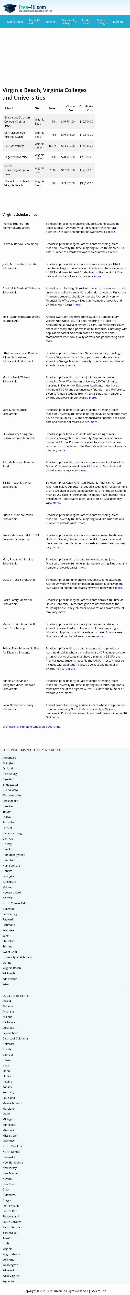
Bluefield (8, 779)
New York (9, 1184)
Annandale (9, 758)
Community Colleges (69, 22)
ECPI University (14, 146)
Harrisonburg (11, 865)
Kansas (7, 1087)
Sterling (8, 946)
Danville (8, 806)
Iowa (6, 1065)
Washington (10, 1265)
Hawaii (7, 1060)
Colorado (8, 1028)
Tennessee (10, 1232)
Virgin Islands (11, 1254)
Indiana (7, 1081)
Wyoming (9, 1281)
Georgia (8, 1054)
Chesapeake (10, 801)
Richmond (9, 925)
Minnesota (9, 1125)
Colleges (50, 22)
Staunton (8, 941)
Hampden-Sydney (14, 855)
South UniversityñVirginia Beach (16, 170)
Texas (6, 1238)
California (9, 1022)
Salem (6, 935)
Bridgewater (10, 784)
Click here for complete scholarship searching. (32, 726)
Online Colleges (102, 22)
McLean (8, 887)
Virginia (7, 1249)
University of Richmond (17, 957)
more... (112, 232)
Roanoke (8, 930)
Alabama (8, 1006)
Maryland (9, 1108)
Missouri (8, 1130)
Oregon (7, 1200)
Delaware (9, 1044)
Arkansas (8, 1011)
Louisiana (9, 1098)
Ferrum (7, 828)
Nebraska (9, 1157)
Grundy (7, 844)
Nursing (118, 22)
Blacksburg (10, 774)
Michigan (8, 1119)
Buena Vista (10, 790)
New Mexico (10, 1173)
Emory (7, 811)
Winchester (10, 979)
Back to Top (98, 1291)
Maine (6, 1114)
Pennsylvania (11, 1206)
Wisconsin (9, 1270)
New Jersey (10, 1168)
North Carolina (12, 1146)
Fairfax (7, 817)
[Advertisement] (65, 55)
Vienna (7, 962)
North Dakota (11, 1152)
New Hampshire (13, 1162)
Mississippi (10, 1135)
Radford (8, 919)
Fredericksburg (12, 833)
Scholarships (15, 22)
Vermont (8, 1259)
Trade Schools (86, 22)
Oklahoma (9, 1195)
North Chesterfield (14, 903)
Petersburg (10, 914)
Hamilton (8, 849)
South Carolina (12, 1222)
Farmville (8, 822)
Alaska (7, 1001)
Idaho (6, 1071)
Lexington (9, 876)
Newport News (12, 892)
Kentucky (8, 1092)
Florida (7, 1049)
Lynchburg (9, 882)
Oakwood (9, 909)
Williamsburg (11, 973)
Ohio (6, 1189)
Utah (6, 1243)
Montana (8, 1141)
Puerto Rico (10, 1211)
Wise (6, 984)
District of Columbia (15, 1038)
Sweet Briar (10, 952)
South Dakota (11, 1227)
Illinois (7, 1076)
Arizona (7, 1017)
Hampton (9, 860)
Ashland (8, 768)
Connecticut (10, 1033)
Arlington (9, 763)
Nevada (7, 1179)
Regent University (15, 157)
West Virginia (11, 1276)
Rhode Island (11, 1216)
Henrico (8, 871)
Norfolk (8, 898)
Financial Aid (34, 22)
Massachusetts (12, 1103)
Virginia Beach (12, 968)
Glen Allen (9, 838)
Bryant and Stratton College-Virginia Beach (17, 121)
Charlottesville (12, 795)
